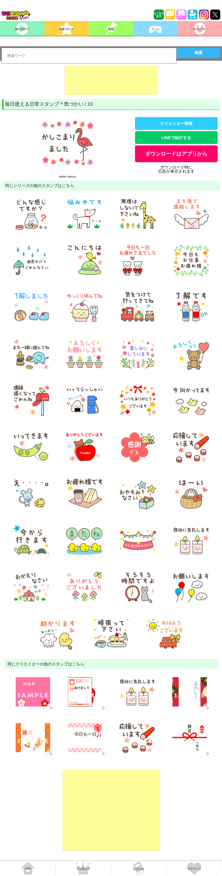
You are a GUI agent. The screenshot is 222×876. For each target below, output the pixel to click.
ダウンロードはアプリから (176, 154)
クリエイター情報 (176, 123)
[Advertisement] (111, 80)
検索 (199, 52)
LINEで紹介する (176, 137)
